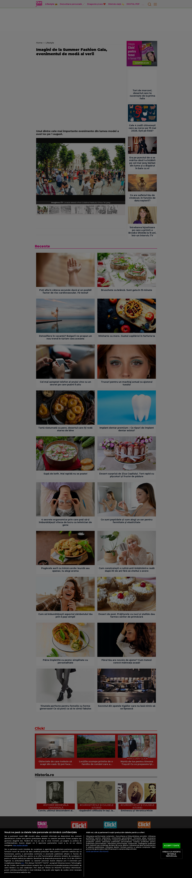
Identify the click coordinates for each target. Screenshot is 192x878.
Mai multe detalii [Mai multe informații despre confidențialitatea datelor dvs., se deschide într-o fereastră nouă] (20, 845)
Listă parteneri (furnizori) (97, 851)
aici (22, 863)
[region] (96, 853)
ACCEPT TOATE (171, 846)
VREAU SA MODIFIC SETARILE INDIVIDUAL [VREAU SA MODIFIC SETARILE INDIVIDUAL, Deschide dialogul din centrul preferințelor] (171, 854)
